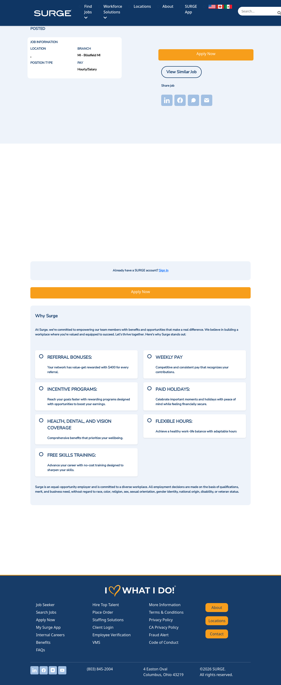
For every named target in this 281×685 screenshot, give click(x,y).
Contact (217, 634)
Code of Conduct (163, 642)
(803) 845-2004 (100, 669)
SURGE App (191, 9)
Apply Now (206, 53)
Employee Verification (111, 634)
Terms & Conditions (166, 612)
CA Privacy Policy (163, 627)
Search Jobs (46, 612)
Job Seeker (45, 604)
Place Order (102, 612)
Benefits (43, 642)
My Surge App (48, 627)
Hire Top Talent (105, 604)
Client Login (102, 627)
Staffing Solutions (108, 619)
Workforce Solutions (113, 12)
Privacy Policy (161, 619)
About (167, 6)
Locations (142, 6)
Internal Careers (50, 634)
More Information (165, 604)
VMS (96, 642)
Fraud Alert (159, 634)
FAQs (40, 650)
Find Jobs (88, 12)
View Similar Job (181, 72)
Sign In (164, 270)
